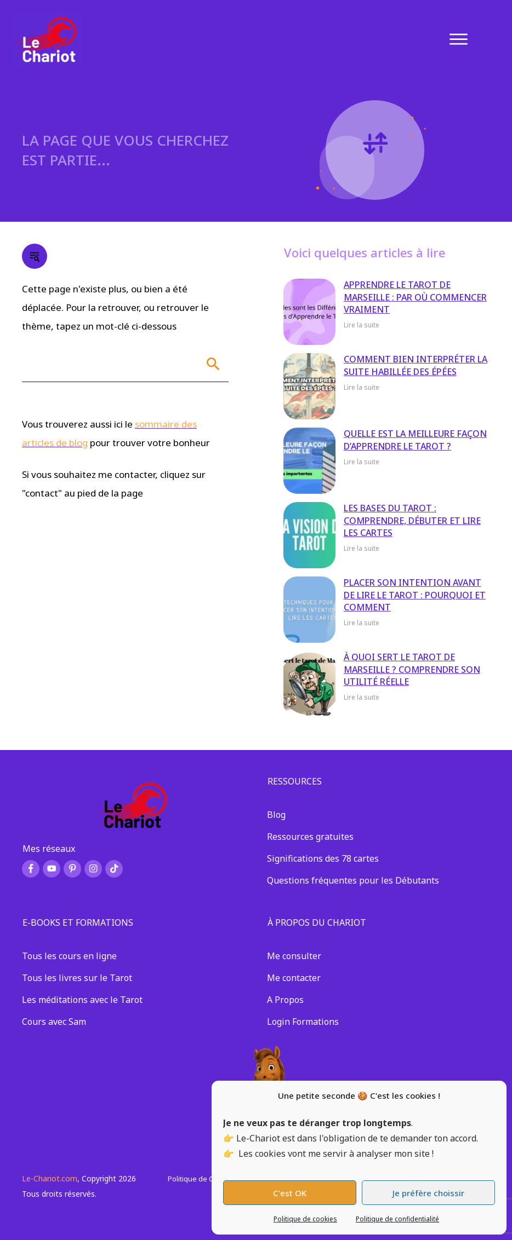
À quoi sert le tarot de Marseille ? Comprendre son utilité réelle (412, 669)
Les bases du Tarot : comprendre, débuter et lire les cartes (412, 520)
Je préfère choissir (428, 1192)
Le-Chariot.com (49, 1178)
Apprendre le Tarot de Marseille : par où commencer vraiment (415, 297)
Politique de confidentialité (397, 1219)
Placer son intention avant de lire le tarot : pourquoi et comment (415, 594)
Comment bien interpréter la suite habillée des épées (415, 365)
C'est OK (289, 1192)
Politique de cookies (305, 1219)
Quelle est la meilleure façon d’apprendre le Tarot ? (415, 440)
